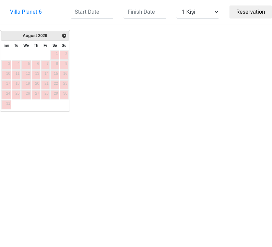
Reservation (250, 12)
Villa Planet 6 (26, 12)
